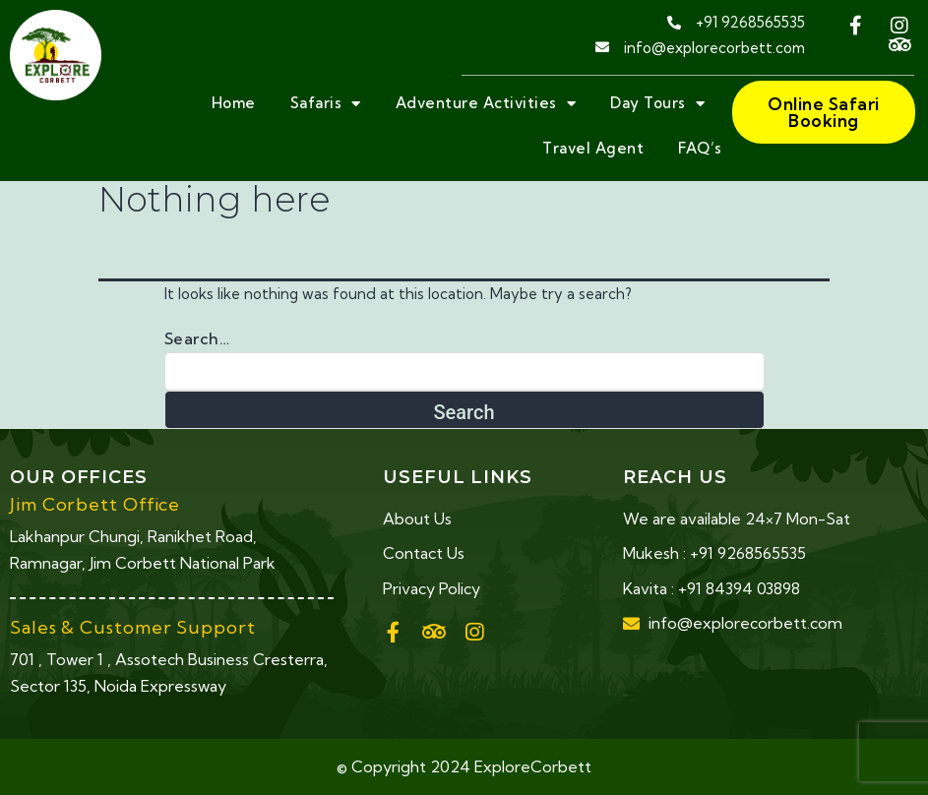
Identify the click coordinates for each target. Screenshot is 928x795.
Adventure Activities (486, 104)
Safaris (325, 104)
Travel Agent (593, 148)
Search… (197, 338)
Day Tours (657, 104)
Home (234, 102)
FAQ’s (700, 148)
